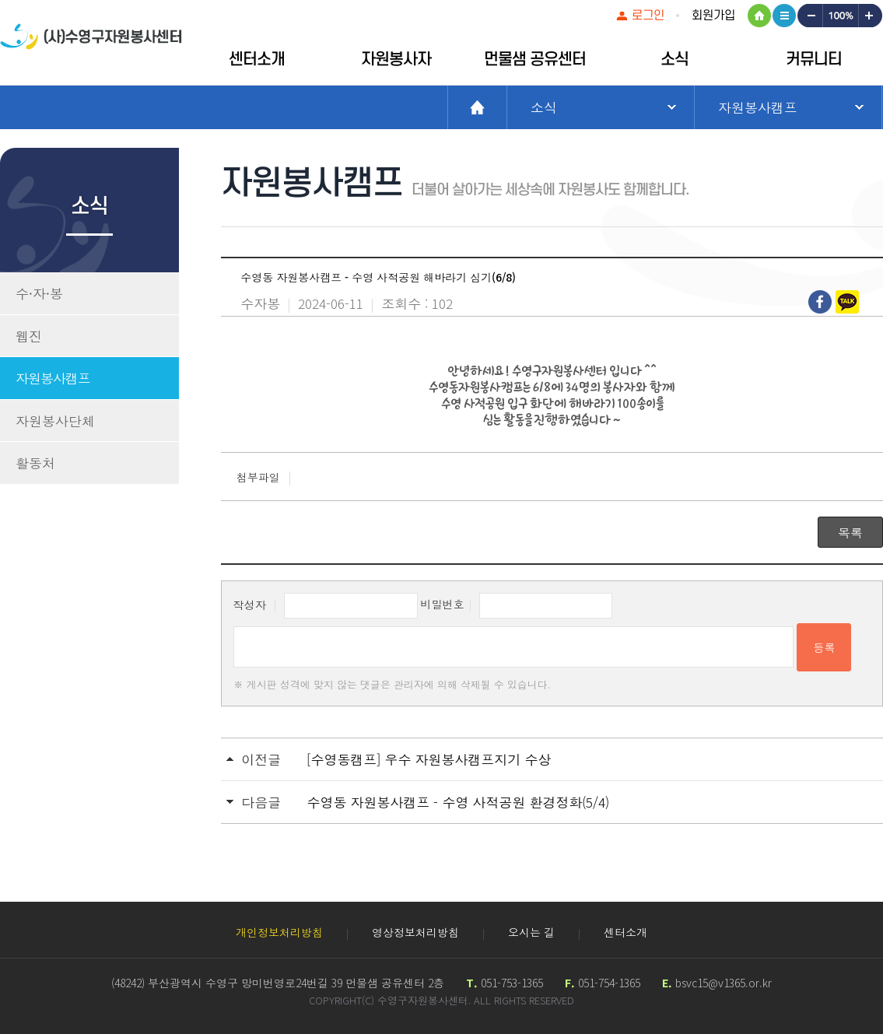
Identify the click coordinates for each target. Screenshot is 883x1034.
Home (477, 107)
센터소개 (257, 59)
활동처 (35, 462)
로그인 (648, 16)
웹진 (29, 335)
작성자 (249, 604)
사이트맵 (784, 15)
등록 (824, 647)
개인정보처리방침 (279, 932)
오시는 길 (531, 932)
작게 (809, 15)
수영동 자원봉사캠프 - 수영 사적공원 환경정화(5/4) (458, 801)
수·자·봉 (39, 293)
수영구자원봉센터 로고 (91, 44)
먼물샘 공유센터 (535, 59)
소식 (674, 59)
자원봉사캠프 (53, 377)
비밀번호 (442, 604)
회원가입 (713, 16)
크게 (870, 15)
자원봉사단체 (55, 420)
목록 (850, 532)
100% (840, 15)
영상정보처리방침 (415, 932)
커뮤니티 (814, 59)
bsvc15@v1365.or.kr (723, 982)
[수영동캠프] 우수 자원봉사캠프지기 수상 (429, 759)
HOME (759, 15)
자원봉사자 (396, 59)
